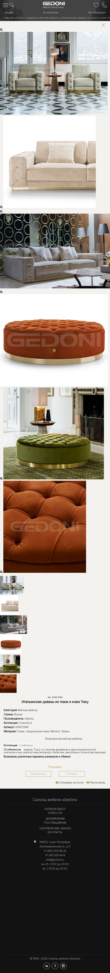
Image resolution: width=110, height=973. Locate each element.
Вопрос (73, 774)
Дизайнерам (55, 819)
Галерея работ (55, 809)
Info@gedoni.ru (55, 859)
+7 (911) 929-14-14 (55, 855)
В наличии (50, 12)
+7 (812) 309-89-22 (55, 851)
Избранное (40, 774)
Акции (9, 12)
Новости (55, 813)
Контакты (55, 832)
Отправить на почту (71, 782)
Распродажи (96, 12)
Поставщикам (55, 823)
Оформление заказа (55, 828)
